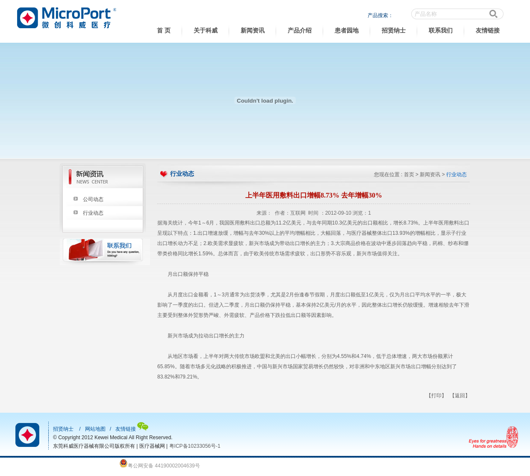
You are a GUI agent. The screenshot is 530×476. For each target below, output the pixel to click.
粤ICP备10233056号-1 (195, 446)
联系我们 (441, 30)
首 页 (164, 30)
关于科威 (206, 30)
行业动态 (93, 213)
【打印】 (436, 396)
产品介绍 (300, 30)
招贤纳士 (394, 30)
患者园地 (347, 30)
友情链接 (488, 30)
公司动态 (93, 199)
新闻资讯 (253, 30)
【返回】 (460, 396)
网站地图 (95, 429)
